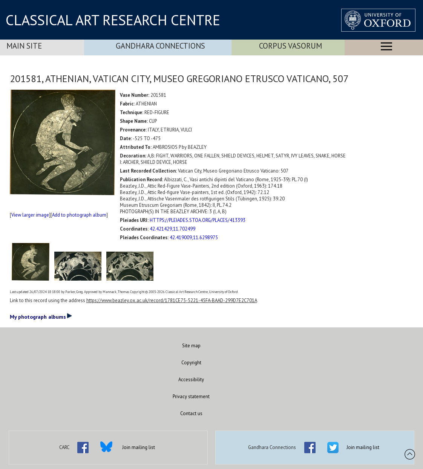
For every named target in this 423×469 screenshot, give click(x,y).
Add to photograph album (79, 215)
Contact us (191, 413)
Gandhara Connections (160, 46)
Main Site (24, 46)
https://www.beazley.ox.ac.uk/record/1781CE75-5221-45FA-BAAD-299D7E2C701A (171, 300)
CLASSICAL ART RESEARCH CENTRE (113, 20)
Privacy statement (191, 396)
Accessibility (191, 379)
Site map (191, 345)
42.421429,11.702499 (172, 229)
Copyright (191, 362)
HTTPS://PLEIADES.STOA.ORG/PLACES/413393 (197, 220)
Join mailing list (138, 447)
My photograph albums (41, 316)
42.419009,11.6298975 (194, 237)
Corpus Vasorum (290, 46)
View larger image (30, 215)
